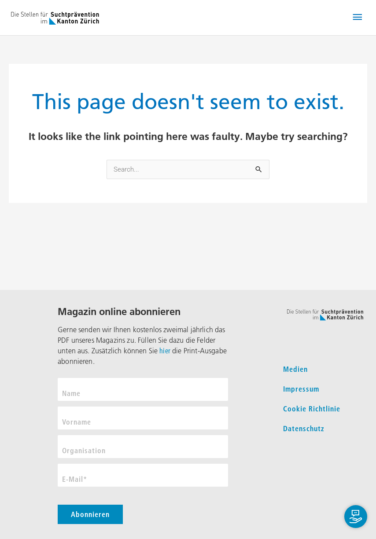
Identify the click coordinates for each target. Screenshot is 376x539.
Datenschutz (303, 428)
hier (164, 350)
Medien (295, 369)
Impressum (301, 389)
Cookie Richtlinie (311, 408)
